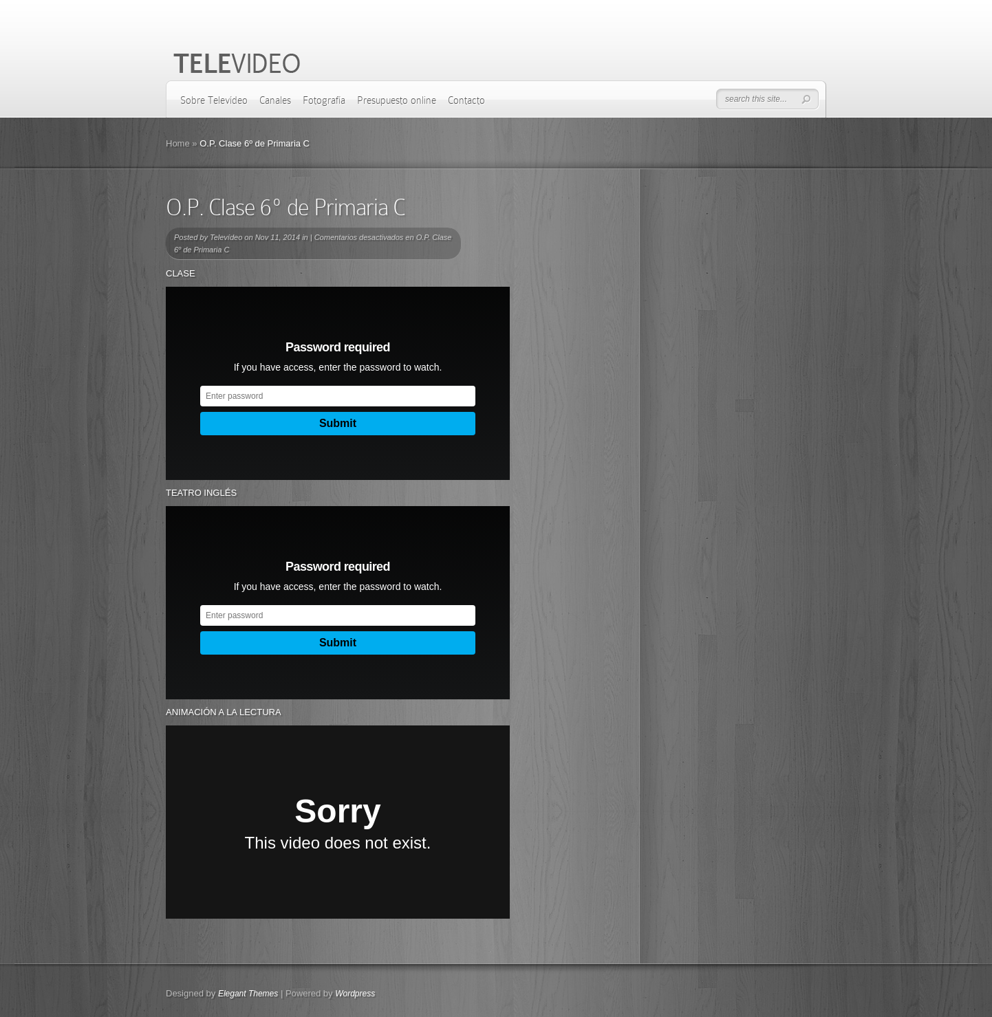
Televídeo (226, 237)
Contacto (466, 100)
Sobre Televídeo (214, 100)
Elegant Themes (248, 993)
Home (178, 143)
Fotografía (324, 100)
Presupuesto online (396, 100)
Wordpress (355, 993)
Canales (275, 100)
